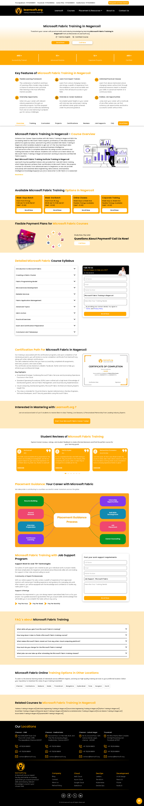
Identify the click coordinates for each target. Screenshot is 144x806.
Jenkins (99, 776)
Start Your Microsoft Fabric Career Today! (72, 421)
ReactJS (120, 779)
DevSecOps (100, 785)
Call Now (82, 43)
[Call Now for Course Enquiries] (82, 243)
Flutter (119, 782)
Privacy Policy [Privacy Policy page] (98, 309)
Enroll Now (60, 43)
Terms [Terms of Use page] (88, 309)
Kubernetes (100, 782)
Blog (53, 776)
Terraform (99, 779)
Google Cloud (79, 782)
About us (55, 782)
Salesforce (78, 785)
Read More (19, 175)
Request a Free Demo (118, 3)
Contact (55, 779)
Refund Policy (57, 785)
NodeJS (119, 785)
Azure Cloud (78, 779)
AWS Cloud (78, 776)
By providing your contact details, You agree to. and (101, 308)
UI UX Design (121, 776)
